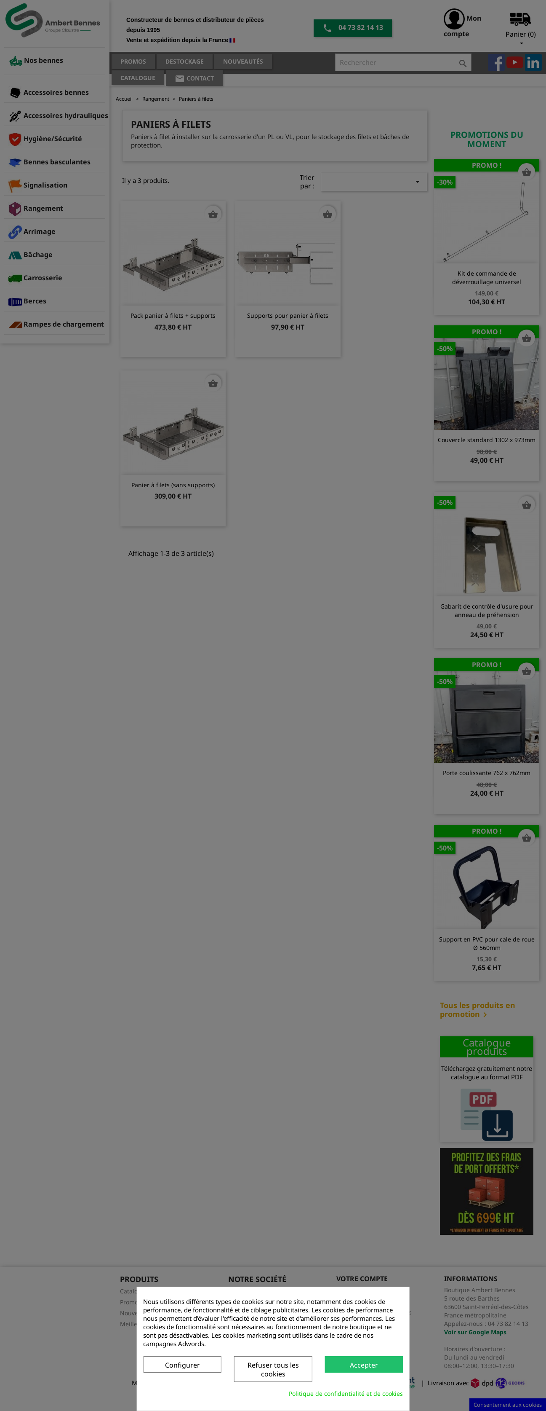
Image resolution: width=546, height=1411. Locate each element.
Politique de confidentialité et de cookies (346, 1394)
